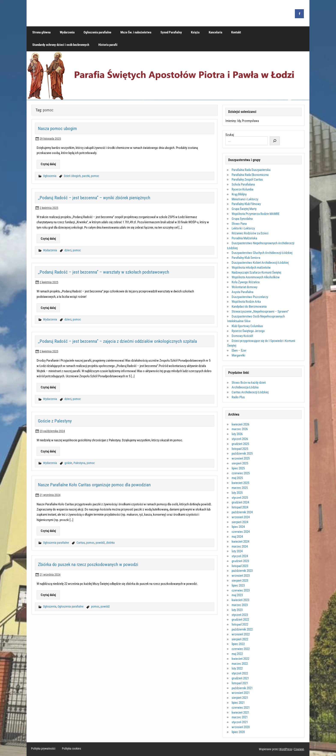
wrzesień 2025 (241, 458)
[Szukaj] (275, 140)
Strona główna (41, 32)
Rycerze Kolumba (242, 189)
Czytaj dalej (48, 164)
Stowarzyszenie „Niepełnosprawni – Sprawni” (260, 311)
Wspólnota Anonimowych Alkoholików (256, 277)
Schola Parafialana (243, 184)
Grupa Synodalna (242, 219)
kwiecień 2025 (240, 483)
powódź (100, 543)
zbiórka (110, 543)
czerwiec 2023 (241, 590)
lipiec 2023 (238, 585)
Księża (195, 32)
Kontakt (236, 32)
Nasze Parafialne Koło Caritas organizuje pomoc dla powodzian (94, 484)
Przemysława (250, 121)
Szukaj (229, 135)
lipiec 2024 (238, 527)
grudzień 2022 (240, 619)
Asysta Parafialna (242, 292)
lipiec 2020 (238, 732)
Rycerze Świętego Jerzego (248, 331)
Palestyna (79, 463)
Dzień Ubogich (72, 176)
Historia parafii (107, 45)
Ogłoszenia (49, 176)
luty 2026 (237, 434)
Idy (239, 121)
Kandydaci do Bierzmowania (249, 306)
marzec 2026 (240, 429)
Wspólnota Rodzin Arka (246, 302)
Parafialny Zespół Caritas (247, 179)
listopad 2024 (240, 507)
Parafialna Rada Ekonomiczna (250, 175)
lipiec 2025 (238, 468)
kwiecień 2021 (240, 712)
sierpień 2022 (240, 639)
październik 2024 (242, 512)
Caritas (80, 543)
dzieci (67, 250)
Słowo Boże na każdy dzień (249, 383)
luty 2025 (237, 493)
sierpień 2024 (240, 522)
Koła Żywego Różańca (246, 282)
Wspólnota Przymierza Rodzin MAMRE (255, 214)
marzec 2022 (240, 664)
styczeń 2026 (240, 439)
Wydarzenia (67, 32)
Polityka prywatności (43, 748)
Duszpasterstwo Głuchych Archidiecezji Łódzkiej (262, 253)
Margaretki (238, 355)
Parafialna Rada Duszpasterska (251, 170)
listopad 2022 (240, 624)
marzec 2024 (240, 546)
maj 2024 (237, 537)
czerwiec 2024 (241, 532)
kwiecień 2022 (240, 659)
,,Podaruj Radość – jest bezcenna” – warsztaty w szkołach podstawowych (103, 272)
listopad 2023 (240, 566)
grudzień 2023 (240, 561)
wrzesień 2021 (241, 693)
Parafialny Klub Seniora (246, 258)
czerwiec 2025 (241, 473)
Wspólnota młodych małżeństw (251, 267)
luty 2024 (237, 551)
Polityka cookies (71, 748)
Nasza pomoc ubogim (57, 128)
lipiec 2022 (238, 644)
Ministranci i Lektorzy (245, 199)
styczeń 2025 (240, 498)
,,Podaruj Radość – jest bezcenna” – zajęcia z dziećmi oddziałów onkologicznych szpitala (117, 341)
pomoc (95, 176)
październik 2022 (242, 629)
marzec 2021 (240, 717)
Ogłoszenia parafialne (97, 32)
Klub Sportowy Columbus (247, 326)
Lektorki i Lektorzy (243, 228)
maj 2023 (237, 595)
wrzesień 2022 (241, 634)
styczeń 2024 (240, 556)
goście (68, 463)
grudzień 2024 (240, 502)
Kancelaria (215, 32)
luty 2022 (237, 668)
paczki (86, 176)
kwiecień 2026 (240, 424)
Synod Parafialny (171, 32)
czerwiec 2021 (241, 708)
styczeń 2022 (240, 673)
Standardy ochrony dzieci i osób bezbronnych (60, 45)
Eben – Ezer (239, 350)
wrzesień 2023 (241, 576)
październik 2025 (242, 453)
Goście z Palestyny (55, 421)
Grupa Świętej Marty (244, 209)
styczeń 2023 (240, 615)
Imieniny (230, 121)
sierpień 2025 (240, 463)
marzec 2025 (240, 488)
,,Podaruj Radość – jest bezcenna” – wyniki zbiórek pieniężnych (94, 197)
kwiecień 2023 (240, 600)
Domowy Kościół (242, 336)
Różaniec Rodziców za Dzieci (250, 233)
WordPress (285, 749)
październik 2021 (242, 688)
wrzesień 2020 (241, 727)
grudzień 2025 (240, 444)
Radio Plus (238, 397)
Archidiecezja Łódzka (245, 387)
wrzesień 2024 (241, 517)
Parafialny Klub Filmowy (246, 204)
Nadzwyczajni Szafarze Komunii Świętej (256, 272)
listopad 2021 (240, 683)
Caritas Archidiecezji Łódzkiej (250, 392)
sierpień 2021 (240, 698)
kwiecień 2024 (240, 541)
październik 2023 (242, 571)
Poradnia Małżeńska (244, 238)
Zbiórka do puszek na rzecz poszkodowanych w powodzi (88, 564)
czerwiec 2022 (241, 649)
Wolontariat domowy (244, 287)
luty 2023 (237, 610)
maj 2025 (237, 478)
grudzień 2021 (240, 678)
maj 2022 (237, 654)
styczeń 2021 (240, 722)
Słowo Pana (239, 224)
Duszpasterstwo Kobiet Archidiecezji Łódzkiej (260, 263)
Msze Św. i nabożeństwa (135, 32)
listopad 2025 (240, 449)
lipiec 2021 (238, 703)
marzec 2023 (240, 605)
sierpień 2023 (240, 580)
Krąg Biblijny (239, 194)
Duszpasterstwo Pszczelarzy (250, 297)
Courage (299, 749)
